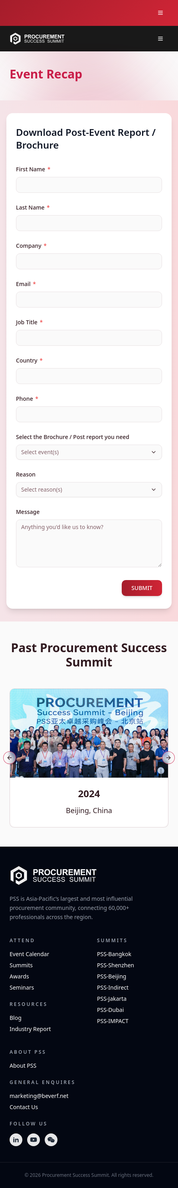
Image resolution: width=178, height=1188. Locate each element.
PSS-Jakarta (112, 998)
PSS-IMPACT (113, 1021)
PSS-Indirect (113, 987)
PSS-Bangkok (114, 954)
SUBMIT (141, 588)
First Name (33, 169)
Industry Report (30, 1029)
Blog (16, 1017)
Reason (26, 474)
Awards (19, 976)
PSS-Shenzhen (115, 965)
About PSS (23, 1065)
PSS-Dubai (110, 1010)
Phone (27, 398)
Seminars (22, 987)
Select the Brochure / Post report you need (72, 437)
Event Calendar (29, 954)
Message (28, 512)
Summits (21, 965)
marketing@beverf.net (39, 1096)
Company (31, 245)
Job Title (29, 322)
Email (26, 284)
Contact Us (24, 1107)
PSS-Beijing (111, 976)
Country (29, 360)
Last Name (33, 207)
